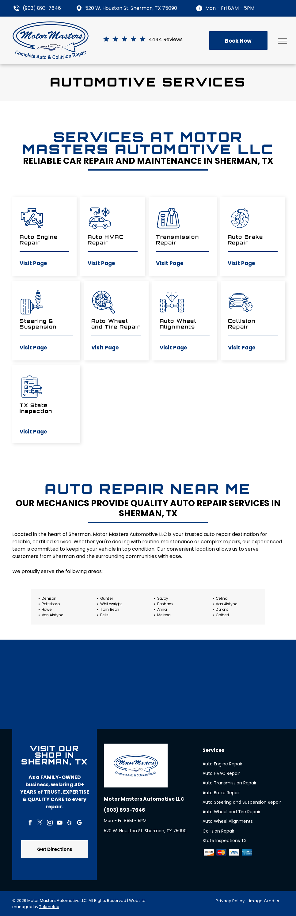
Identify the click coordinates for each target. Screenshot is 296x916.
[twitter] (40, 823)
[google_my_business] (79, 823)
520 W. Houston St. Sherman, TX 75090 (131, 8)
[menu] (282, 41)
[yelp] (69, 823)
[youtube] (59, 823)
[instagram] (49, 823)
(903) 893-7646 (42, 8)
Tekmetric (49, 907)
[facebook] (30, 823)
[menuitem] (232, 900)
